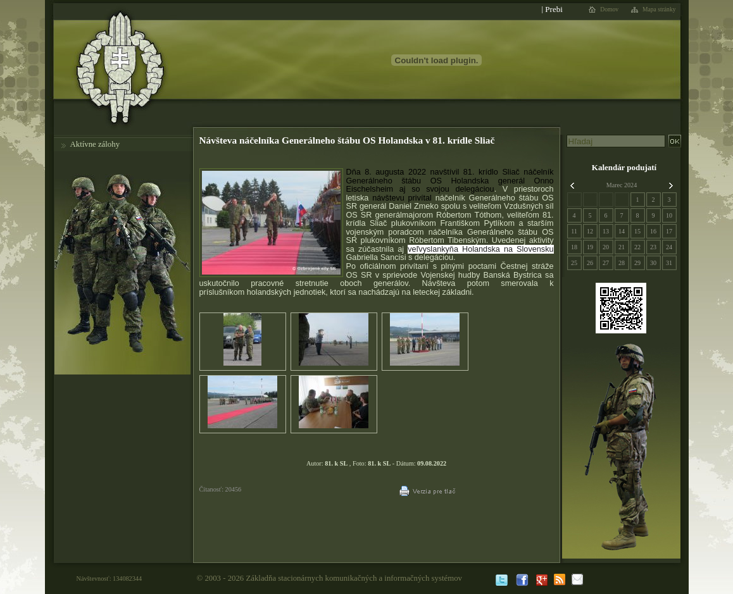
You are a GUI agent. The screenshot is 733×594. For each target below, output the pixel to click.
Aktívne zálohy (95, 144)
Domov (609, 9)
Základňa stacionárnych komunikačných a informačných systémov (354, 578)
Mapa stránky (659, 9)
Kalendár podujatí (624, 167)
